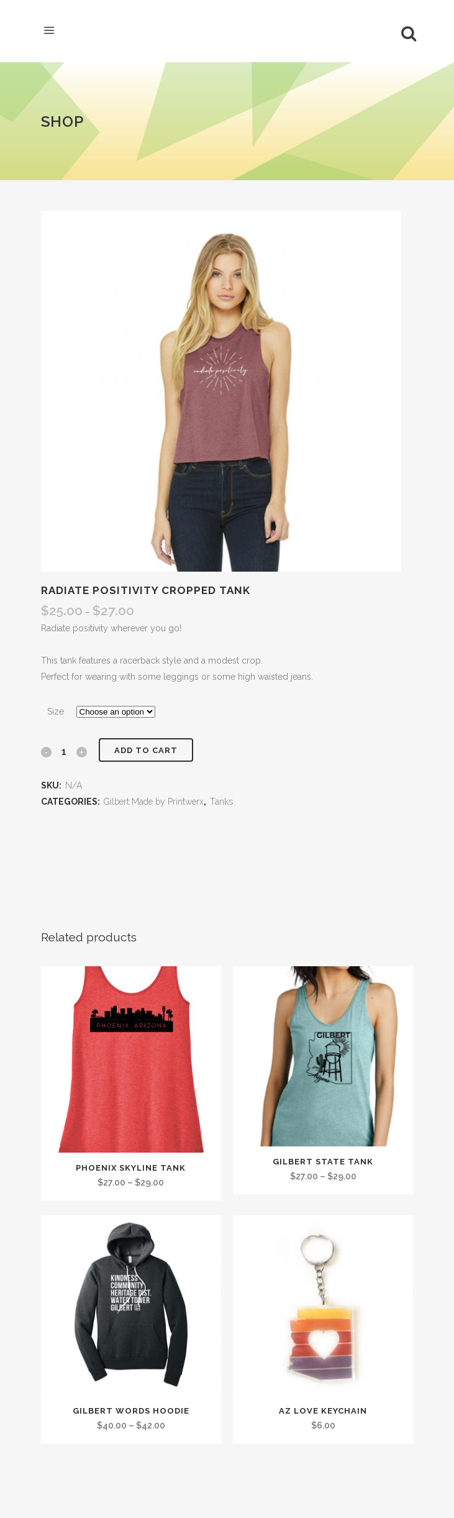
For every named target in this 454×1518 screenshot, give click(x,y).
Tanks (221, 802)
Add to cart (146, 750)
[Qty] (64, 751)
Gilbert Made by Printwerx (154, 802)
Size (55, 711)
